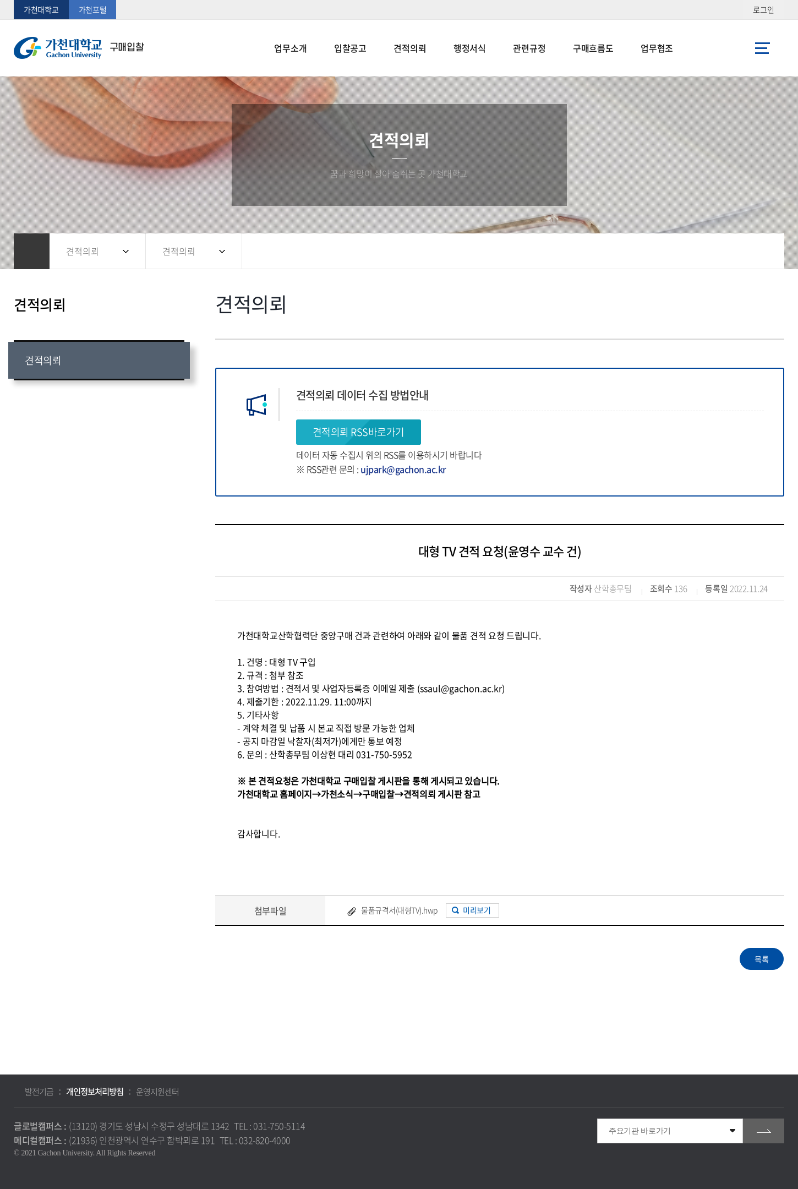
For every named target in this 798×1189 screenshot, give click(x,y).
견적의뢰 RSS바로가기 (359, 431)
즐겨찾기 (737, 251)
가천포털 (93, 9)
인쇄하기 (759, 251)
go (763, 1131)
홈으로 (32, 251)
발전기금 (39, 1091)
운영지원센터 (157, 1091)
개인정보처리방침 (94, 1091)
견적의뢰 (82, 251)
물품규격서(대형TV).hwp (399, 909)
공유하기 (715, 251)
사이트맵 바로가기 (762, 48)
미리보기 (476, 909)
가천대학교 (41, 9)
